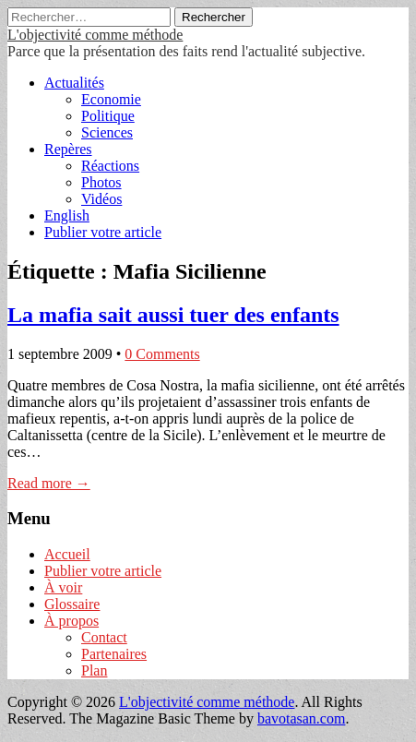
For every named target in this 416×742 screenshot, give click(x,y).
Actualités (74, 82)
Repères (68, 149)
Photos (101, 182)
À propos (71, 620)
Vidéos (101, 199)
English (66, 215)
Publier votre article (102, 232)
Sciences (107, 132)
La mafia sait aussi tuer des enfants (173, 315)
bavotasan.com (301, 718)
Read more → (48, 483)
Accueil (67, 554)
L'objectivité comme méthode (95, 34)
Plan (94, 670)
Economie (111, 99)
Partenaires (114, 654)
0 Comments (162, 354)
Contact (104, 637)
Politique (108, 116)
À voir (63, 587)
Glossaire (72, 604)
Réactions (110, 166)
